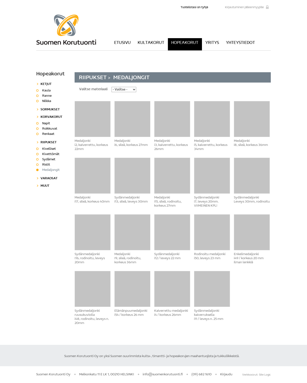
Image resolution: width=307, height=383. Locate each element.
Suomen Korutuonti (66, 29)
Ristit (46, 165)
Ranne (47, 96)
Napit (46, 123)
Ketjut (46, 84)
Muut (45, 186)
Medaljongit (51, 170)
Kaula (46, 90)
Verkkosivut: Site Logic (256, 374)
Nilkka (46, 101)
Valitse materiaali (93, 89)
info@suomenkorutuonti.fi (163, 374)
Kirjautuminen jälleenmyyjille (244, 7)
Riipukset (93, 78)
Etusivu (122, 43)
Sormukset (50, 109)
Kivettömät (50, 154)
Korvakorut (51, 117)
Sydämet (48, 159)
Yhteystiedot (240, 43)
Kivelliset (49, 149)
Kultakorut (151, 43)
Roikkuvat (49, 129)
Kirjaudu (226, 374)
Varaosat (49, 178)
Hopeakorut (184, 43)
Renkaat (48, 134)
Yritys (212, 43)
